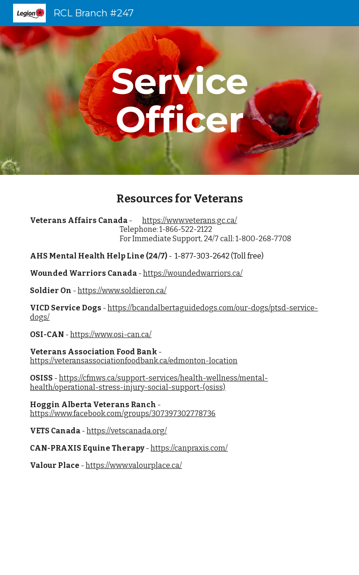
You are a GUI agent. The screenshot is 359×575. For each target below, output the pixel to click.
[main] (179, 100)
